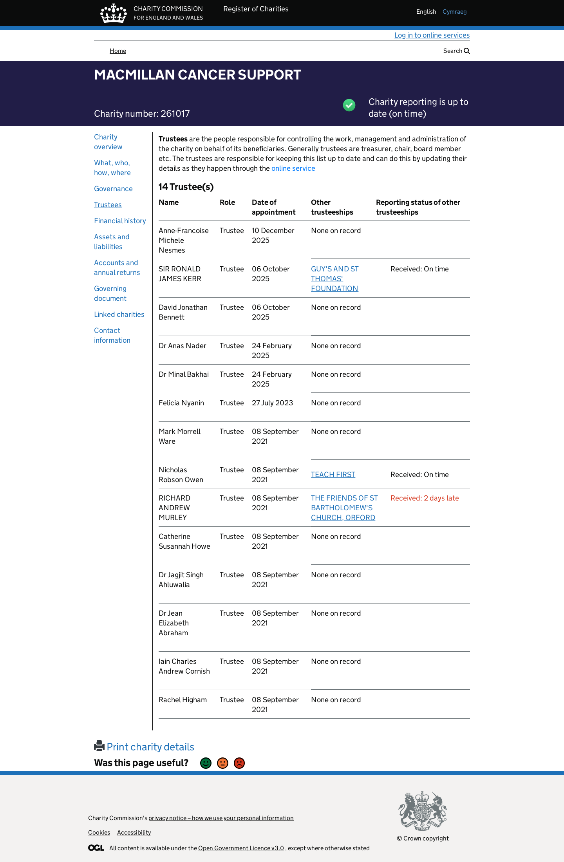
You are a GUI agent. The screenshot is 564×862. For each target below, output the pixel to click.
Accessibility (134, 832)
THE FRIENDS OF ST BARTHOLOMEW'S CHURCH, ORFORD (344, 507)
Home (118, 50)
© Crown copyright (423, 838)
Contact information (112, 335)
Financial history (120, 220)
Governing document (110, 293)
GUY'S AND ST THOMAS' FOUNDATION (335, 278)
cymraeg (455, 11)
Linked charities (119, 314)
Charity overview (108, 141)
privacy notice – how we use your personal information (221, 818)
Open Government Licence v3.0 (241, 848)
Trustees (108, 204)
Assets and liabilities (112, 241)
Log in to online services (432, 35)
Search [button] (456, 50)
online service (293, 168)
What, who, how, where (112, 167)
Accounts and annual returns (117, 267)
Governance (113, 188)
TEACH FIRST (333, 474)
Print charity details (144, 746)
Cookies (99, 832)
